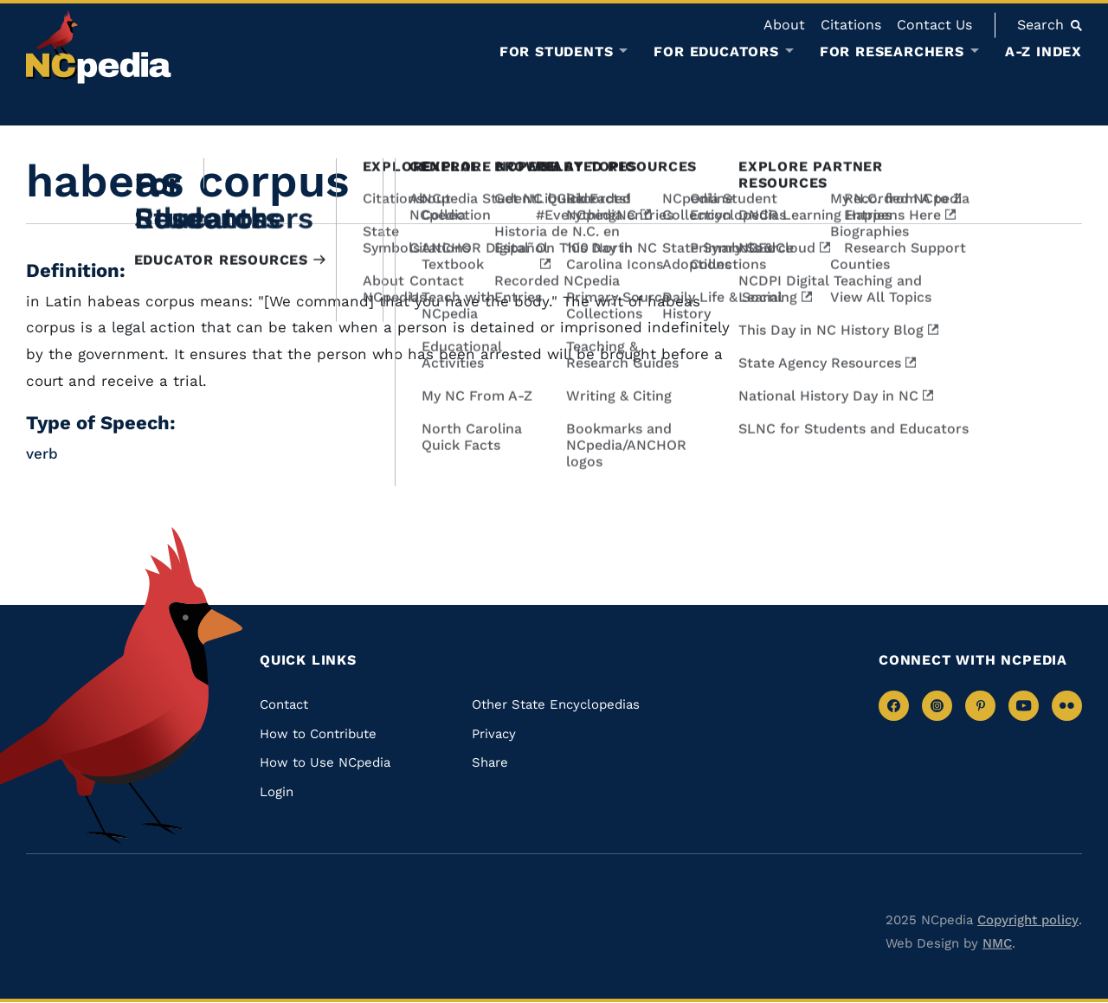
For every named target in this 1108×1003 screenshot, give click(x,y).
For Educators (716, 52)
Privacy (494, 734)
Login (276, 792)
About (784, 24)
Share (490, 762)
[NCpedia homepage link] (98, 47)
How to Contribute (318, 734)
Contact (284, 704)
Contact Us (934, 24)
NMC (997, 943)
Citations (851, 24)
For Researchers (892, 52)
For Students (556, 52)
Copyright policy (1028, 920)
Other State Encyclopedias (556, 704)
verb (42, 453)
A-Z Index (1043, 51)
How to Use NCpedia (325, 762)
